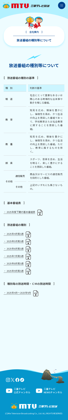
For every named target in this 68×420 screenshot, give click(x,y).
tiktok (22, 380)
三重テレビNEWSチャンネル (53, 390)
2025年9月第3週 (15, 271)
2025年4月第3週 (15, 233)
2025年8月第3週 (15, 263)
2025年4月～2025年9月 (19, 292)
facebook (17, 380)
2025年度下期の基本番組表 (21, 212)
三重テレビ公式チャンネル (22, 390)
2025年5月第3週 (15, 241)
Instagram (8, 380)
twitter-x (13, 380)
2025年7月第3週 (15, 256)
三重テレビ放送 (26, 5)
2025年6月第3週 (15, 248)
